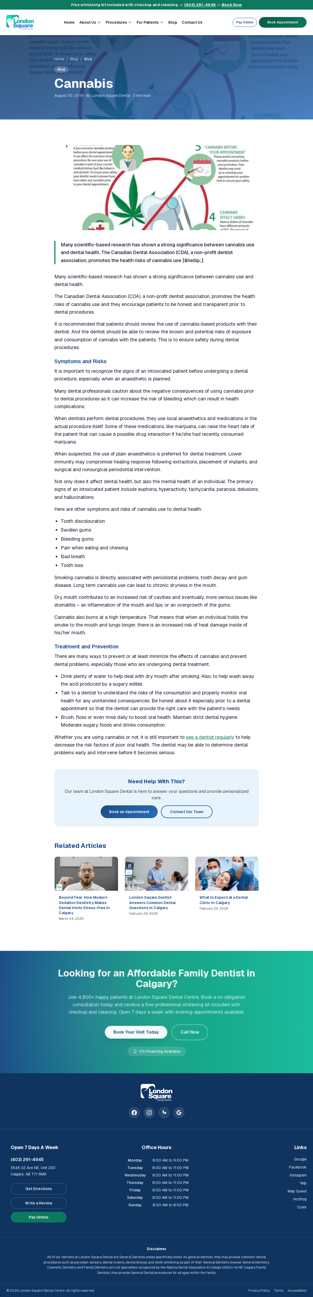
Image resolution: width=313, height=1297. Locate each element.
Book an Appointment (129, 811)
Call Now (189, 1031)
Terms (278, 1290)
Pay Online (244, 22)
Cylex (302, 1207)
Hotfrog (300, 1199)
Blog (172, 22)
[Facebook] (134, 1112)
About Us (90, 22)
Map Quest (297, 1191)
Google (300, 1159)
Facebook (298, 1167)
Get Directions (38, 1188)
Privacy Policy (259, 1290)
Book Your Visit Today (137, 1031)
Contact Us (192, 22)
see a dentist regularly (210, 737)
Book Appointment (282, 22)
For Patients (150, 22)
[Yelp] (164, 1112)
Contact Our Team (187, 811)
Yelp (303, 1183)
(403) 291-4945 (200, 4)
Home (69, 22)
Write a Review (38, 1203)
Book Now (232, 4)
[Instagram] (149, 1112)
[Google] (179, 1112)
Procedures (119, 22)
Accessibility (297, 1290)
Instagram (298, 1175)
